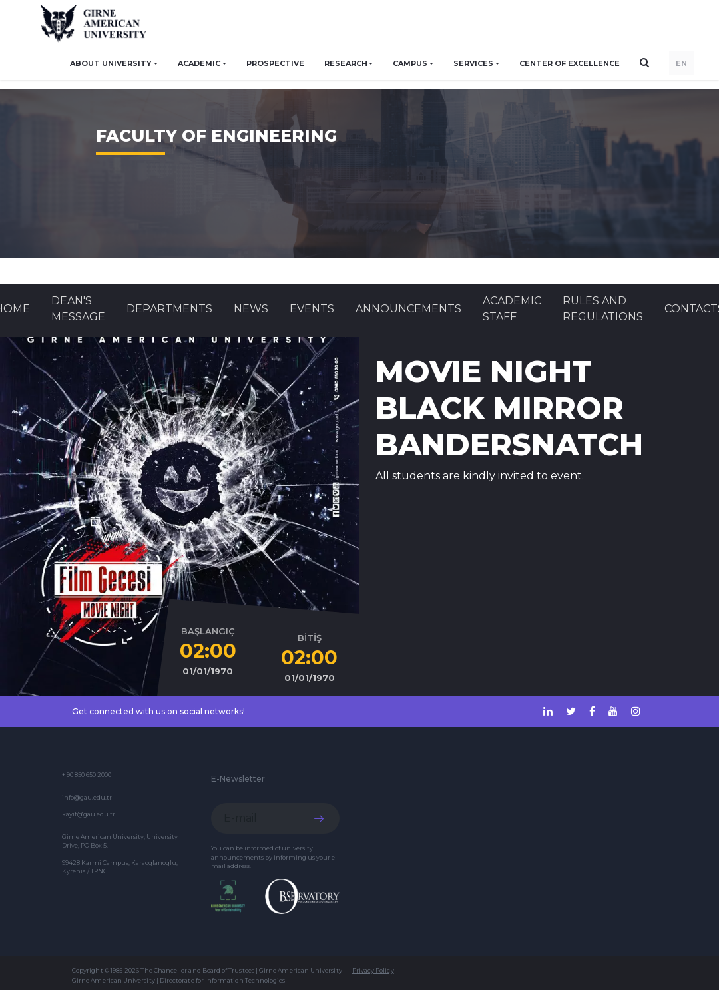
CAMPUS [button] (410, 63)
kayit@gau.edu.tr (88, 814)
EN (681, 63)
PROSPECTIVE (275, 63)
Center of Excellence (569, 63)
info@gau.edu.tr (87, 797)
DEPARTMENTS (169, 308)
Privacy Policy (373, 970)
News (251, 308)
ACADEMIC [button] (199, 63)
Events (312, 308)
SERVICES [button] (473, 63)
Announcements (408, 308)
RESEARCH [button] (345, 63)
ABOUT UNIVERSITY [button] (111, 63)
